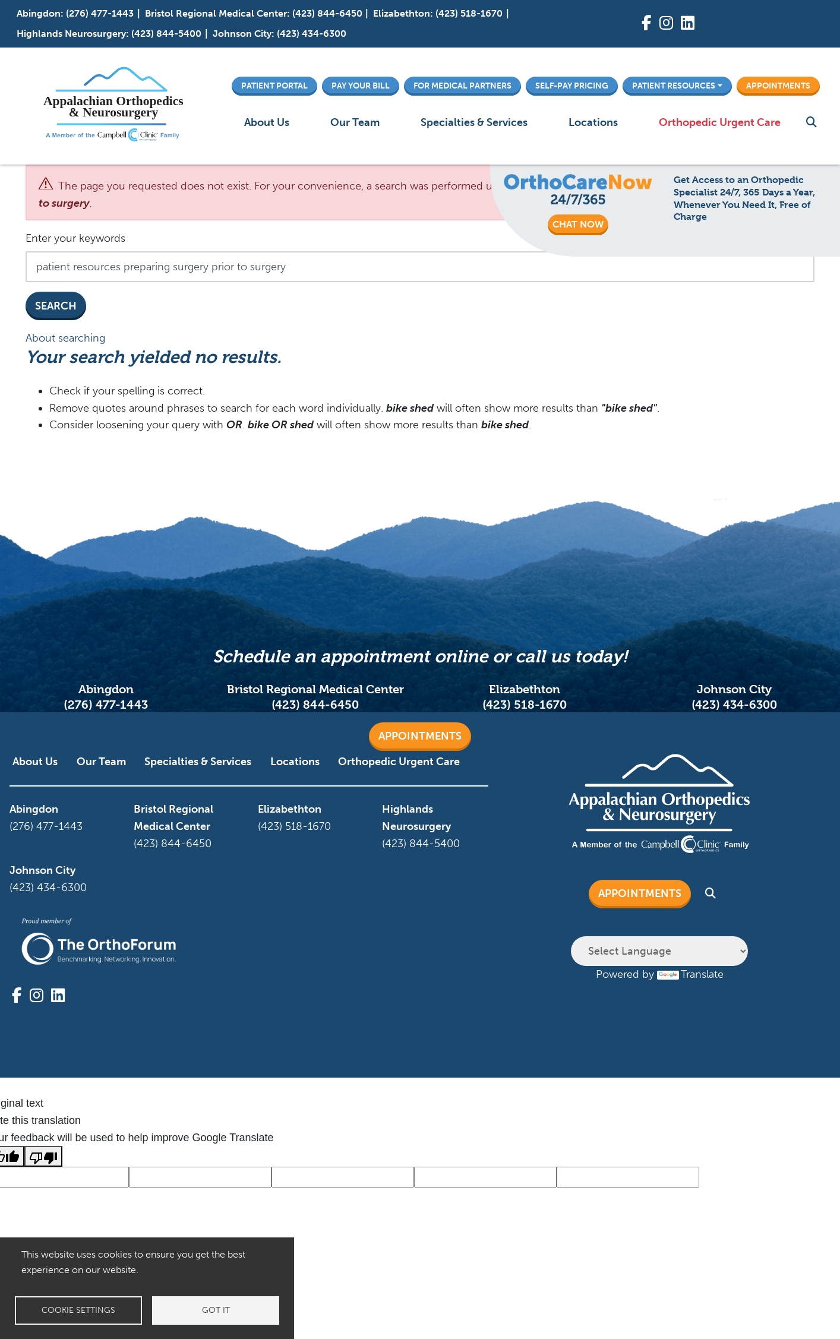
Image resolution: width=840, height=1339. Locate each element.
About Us (266, 122)
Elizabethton (401, 13)
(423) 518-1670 (469, 13)
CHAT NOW (578, 224)
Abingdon (39, 13)
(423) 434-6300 (311, 33)
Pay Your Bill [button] (360, 85)
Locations (593, 122)
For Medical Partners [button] (462, 85)
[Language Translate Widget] (659, 951)
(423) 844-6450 (327, 13)
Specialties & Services (474, 122)
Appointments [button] (778, 85)
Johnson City (242, 33)
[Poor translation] (43, 1156)
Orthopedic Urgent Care (720, 122)
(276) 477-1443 (100, 13)
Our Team (355, 122)
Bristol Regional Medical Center (216, 13)
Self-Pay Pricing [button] (571, 85)
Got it (216, 1310)
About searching (65, 338)
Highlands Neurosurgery (71, 33)
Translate (690, 974)
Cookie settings (78, 1310)
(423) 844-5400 (166, 33)
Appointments (420, 736)
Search (56, 305)
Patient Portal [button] (274, 85)
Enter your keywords (75, 238)
